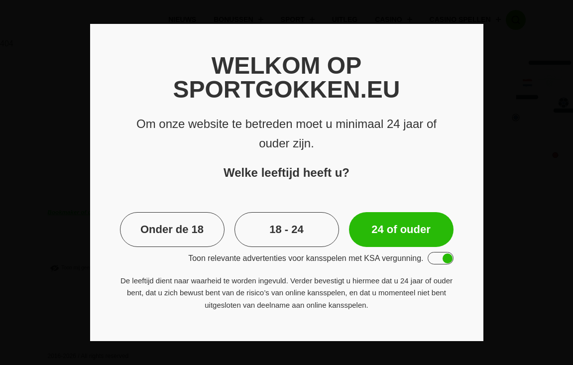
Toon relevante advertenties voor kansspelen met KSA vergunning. (305, 258)
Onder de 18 (172, 229)
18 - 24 (286, 229)
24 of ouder (401, 229)
